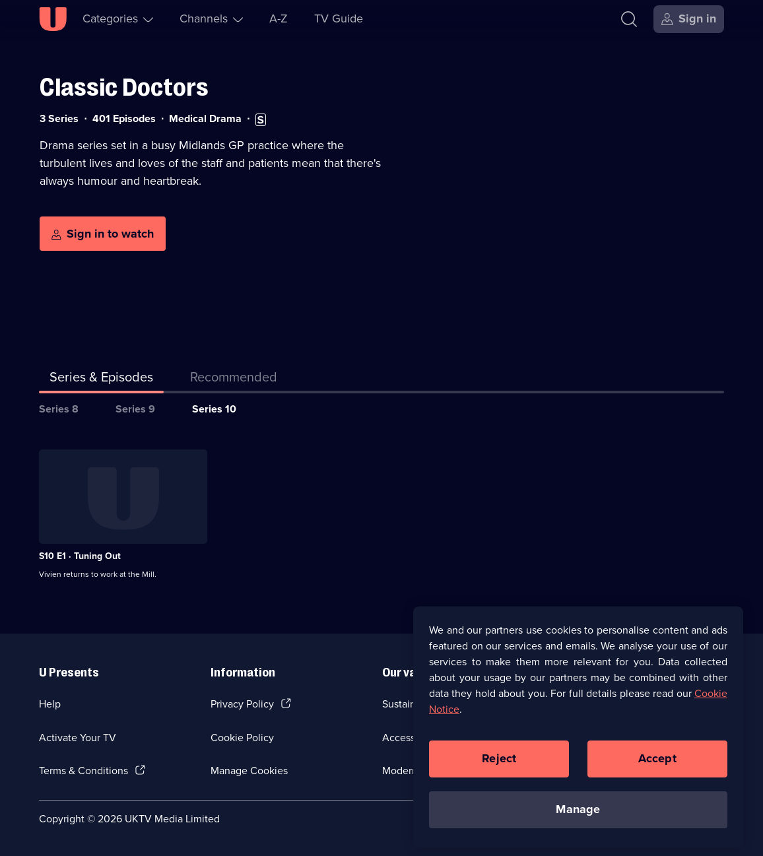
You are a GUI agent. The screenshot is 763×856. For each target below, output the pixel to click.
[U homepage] (53, 19)
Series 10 (214, 408)
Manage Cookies (249, 770)
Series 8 (59, 408)
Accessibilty (410, 737)
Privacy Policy (242, 703)
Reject (499, 774)
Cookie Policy (242, 737)
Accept (657, 774)
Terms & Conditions (83, 770)
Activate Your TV (77, 737)
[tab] (234, 379)
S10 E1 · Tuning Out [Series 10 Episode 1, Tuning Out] (80, 556)
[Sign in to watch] (103, 233)
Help (50, 703)
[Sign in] (688, 19)
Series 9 (135, 408)
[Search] (629, 19)
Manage (578, 825)
